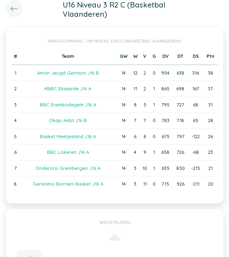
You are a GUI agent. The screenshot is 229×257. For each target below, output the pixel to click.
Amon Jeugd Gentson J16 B (68, 73)
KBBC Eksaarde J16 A (68, 88)
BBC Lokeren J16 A (68, 152)
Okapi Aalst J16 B (68, 120)
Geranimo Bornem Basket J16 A (68, 184)
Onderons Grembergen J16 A (68, 168)
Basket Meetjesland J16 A (68, 136)
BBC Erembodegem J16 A (68, 104)
